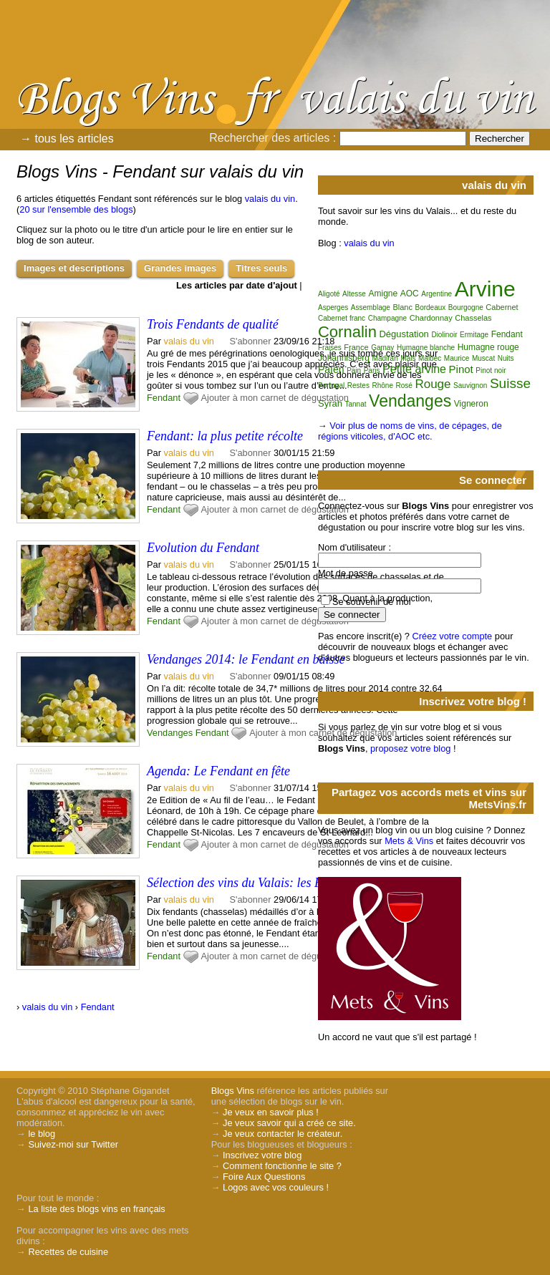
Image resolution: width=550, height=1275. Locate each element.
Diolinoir (444, 335)
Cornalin (347, 332)
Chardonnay (431, 318)
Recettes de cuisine (68, 1251)
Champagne (387, 318)
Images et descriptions (74, 268)
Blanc (402, 307)
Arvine (485, 289)
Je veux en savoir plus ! (271, 1112)
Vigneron (471, 404)
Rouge (432, 384)
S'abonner (250, 341)
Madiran (385, 358)
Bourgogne (465, 307)
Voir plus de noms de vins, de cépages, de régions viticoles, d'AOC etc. (410, 431)
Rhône (382, 385)
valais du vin (270, 198)
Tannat (356, 404)
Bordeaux (430, 307)
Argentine (436, 294)
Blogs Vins (232, 1090)
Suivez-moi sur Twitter (73, 1144)
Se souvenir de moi (371, 601)
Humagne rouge (488, 347)
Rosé (404, 385)
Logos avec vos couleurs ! (276, 1187)
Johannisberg (344, 358)
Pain (354, 370)
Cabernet (502, 307)
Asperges (333, 307)
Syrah (330, 403)
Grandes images (180, 268)
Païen (331, 369)
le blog (41, 1133)
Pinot (461, 369)
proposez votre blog (410, 748)
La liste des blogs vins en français (96, 1208)
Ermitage (474, 335)
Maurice (457, 358)
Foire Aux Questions (264, 1176)
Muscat (483, 358)
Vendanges (170, 732)
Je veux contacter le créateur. (282, 1133)
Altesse (354, 294)
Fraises (330, 348)
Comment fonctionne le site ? (282, 1165)
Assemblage (370, 307)
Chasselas (473, 318)
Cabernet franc (341, 318)
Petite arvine (414, 369)
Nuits (506, 358)
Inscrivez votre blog (262, 1155)
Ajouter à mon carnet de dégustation (275, 397)
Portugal (331, 385)
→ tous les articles (67, 138)
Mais (407, 358)
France (356, 347)
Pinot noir (491, 370)
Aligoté (329, 294)
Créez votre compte (452, 636)
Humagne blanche (426, 348)
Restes (358, 385)
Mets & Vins (409, 840)
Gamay (382, 348)
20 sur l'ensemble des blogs (75, 209)
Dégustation (403, 334)
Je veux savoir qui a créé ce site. (289, 1123)
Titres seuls (261, 268)
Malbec (429, 358)
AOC (409, 294)
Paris (372, 370)
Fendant (163, 397)
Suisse (510, 383)
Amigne (382, 294)
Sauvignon (470, 385)
